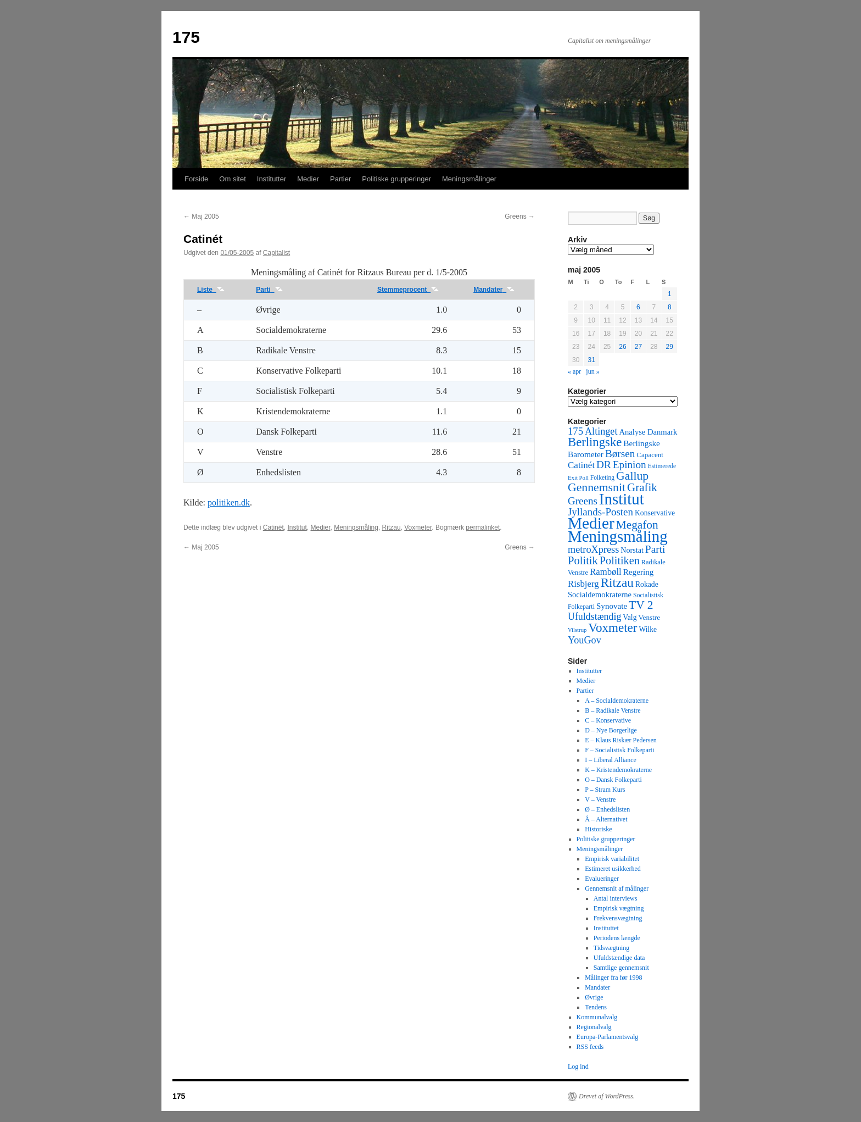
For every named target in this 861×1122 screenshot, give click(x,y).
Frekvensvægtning (618, 918)
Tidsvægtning (612, 948)
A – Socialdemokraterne (616, 700)
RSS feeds (590, 1047)
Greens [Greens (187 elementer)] (582, 501)
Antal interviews (616, 898)
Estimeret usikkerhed (613, 869)
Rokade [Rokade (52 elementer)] (646, 584)
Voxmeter (418, 527)
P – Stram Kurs (605, 789)
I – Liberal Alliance (610, 760)
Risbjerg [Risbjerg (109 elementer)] (583, 584)
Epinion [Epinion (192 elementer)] (629, 464)
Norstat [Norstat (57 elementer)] (632, 550)
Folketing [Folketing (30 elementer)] (602, 477)
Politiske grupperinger (396, 179)
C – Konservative (608, 720)
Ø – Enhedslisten (607, 809)
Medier (308, 179)
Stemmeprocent (408, 289)
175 (186, 37)
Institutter (271, 179)
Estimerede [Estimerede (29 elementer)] (662, 466)
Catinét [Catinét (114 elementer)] (581, 465)
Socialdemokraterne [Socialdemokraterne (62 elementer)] (599, 594)
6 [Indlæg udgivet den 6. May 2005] (638, 307)
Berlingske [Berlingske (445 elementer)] (595, 442)
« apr (574, 371)
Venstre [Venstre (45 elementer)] (649, 617)
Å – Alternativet (606, 819)
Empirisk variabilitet (612, 859)
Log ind (578, 1066)
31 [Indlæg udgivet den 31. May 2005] (591, 360)
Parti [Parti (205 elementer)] (655, 549)
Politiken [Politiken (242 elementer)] (620, 560)
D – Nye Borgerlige (611, 730)
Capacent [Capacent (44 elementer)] (649, 455)
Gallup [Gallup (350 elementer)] (632, 475)
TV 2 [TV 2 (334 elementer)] (641, 605)
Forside (196, 179)
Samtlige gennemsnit (621, 967)
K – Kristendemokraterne (618, 770)
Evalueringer (602, 878)
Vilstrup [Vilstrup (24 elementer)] (577, 630)
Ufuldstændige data (619, 958)
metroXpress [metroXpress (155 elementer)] (593, 549)
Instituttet (606, 928)
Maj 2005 (201, 216)
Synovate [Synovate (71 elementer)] (611, 606)
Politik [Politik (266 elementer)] (583, 560)
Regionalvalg (594, 1027)
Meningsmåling (356, 527)
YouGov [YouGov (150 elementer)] (584, 640)
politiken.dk (229, 502)
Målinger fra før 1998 (613, 977)
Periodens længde (617, 938)
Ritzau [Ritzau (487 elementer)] (617, 582)
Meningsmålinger (469, 179)
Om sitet (232, 179)
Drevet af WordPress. (607, 1096)
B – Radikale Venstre (612, 710)
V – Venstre (600, 799)
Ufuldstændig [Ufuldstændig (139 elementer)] (594, 616)
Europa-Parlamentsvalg (608, 1037)
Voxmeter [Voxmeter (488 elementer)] (612, 627)
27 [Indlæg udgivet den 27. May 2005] (638, 347)
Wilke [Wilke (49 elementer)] (648, 629)
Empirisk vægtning (619, 908)
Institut (296, 527)
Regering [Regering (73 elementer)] (638, 571)
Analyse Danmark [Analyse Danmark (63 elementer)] (648, 431)
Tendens (596, 1007)
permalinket (483, 527)
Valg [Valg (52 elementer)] (629, 617)
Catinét (273, 527)
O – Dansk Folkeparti (613, 780)
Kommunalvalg (597, 1017)
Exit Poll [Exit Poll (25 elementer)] (578, 477)
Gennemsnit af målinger (616, 888)
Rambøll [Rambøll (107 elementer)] (606, 571)
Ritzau (391, 527)
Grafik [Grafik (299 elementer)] (642, 487)
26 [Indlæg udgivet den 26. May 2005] (622, 347)
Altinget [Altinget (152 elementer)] (601, 431)
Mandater (494, 289)
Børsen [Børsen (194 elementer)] (620, 453)
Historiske (598, 829)
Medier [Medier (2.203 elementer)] (591, 523)
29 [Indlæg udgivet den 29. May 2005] (669, 347)
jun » (592, 371)
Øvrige (594, 997)
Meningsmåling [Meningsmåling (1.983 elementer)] (618, 536)
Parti (269, 289)
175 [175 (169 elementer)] (575, 431)
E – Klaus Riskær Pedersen (621, 740)
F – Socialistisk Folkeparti (619, 750)
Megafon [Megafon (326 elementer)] (637, 524)
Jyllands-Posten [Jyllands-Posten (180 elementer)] (600, 512)
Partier (340, 179)
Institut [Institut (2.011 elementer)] (621, 499)
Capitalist (276, 253)
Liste (211, 289)
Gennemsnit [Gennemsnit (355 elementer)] (596, 487)
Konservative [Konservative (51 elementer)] (655, 513)
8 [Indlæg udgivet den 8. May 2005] (670, 307)
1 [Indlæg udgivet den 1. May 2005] (670, 294)
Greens (520, 216)
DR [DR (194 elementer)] (603, 464)
